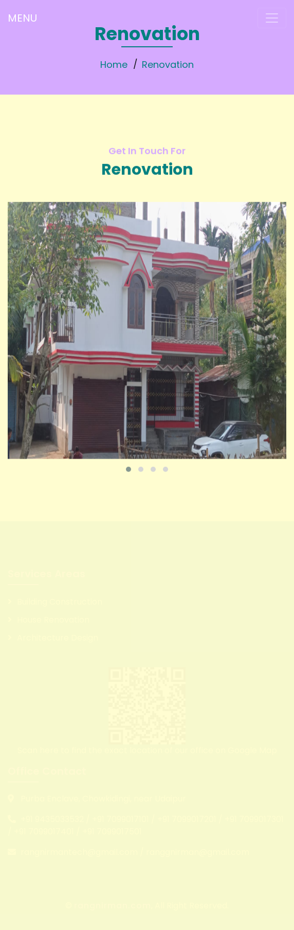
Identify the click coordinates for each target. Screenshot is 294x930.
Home (113, 64)
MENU (22, 18)
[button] (128, 479)
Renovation (168, 64)
